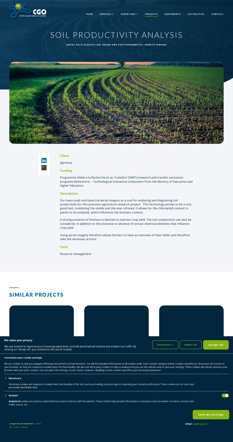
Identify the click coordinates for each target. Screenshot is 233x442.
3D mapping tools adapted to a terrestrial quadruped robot (113, 350)
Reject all (191, 432)
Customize (165, 432)
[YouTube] (24, 410)
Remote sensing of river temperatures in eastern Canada (189, 350)
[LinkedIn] (14, 410)
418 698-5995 (206, 420)
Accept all (215, 432)
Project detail (25, 371)
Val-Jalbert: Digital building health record (40, 350)
